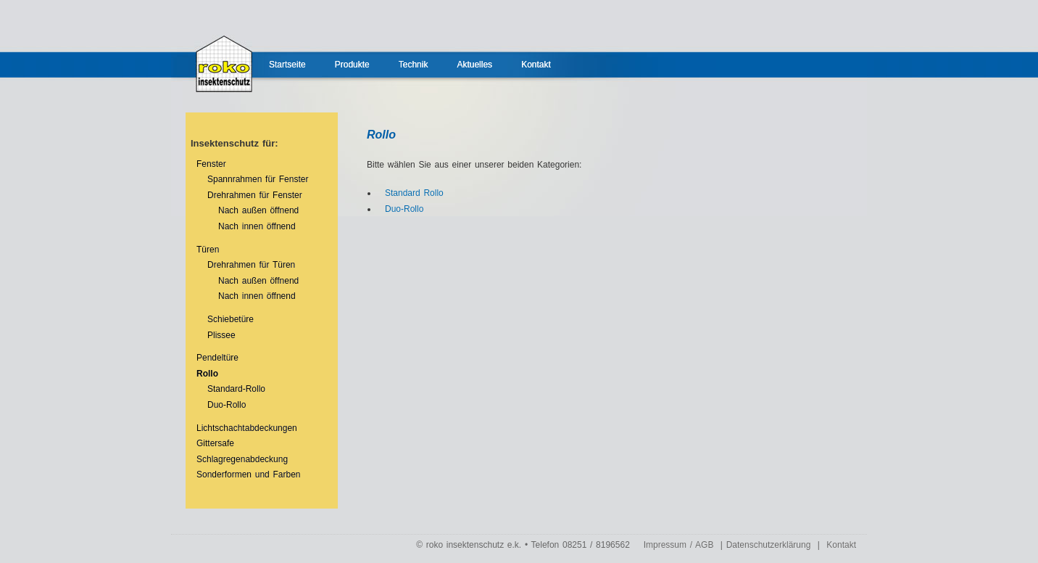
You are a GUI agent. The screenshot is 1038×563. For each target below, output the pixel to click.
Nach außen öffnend (258, 210)
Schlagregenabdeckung (242, 459)
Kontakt (536, 64)
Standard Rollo (414, 193)
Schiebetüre (230, 319)
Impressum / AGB (679, 545)
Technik (413, 64)
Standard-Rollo (236, 389)
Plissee (221, 335)
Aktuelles (474, 64)
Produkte (352, 64)
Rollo (207, 374)
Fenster (211, 164)
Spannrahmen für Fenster (257, 179)
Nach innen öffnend (257, 226)
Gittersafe (215, 443)
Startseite (287, 64)
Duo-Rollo (226, 405)
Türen (207, 249)
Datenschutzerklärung (768, 545)
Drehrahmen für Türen (251, 265)
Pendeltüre (217, 358)
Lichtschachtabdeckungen (246, 428)
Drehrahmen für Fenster (254, 195)
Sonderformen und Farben (248, 474)
